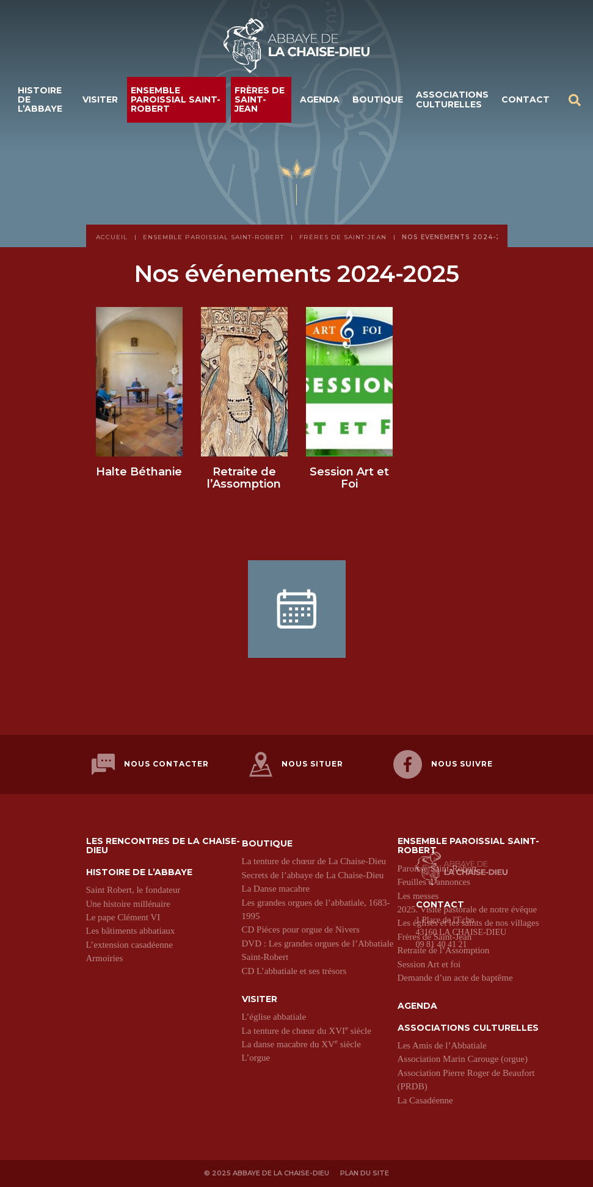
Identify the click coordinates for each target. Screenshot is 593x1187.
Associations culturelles (452, 99)
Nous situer (296, 764)
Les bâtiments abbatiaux (130, 931)
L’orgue (256, 1058)
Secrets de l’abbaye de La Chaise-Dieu (313, 875)
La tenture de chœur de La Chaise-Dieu (314, 861)
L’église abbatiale (274, 1017)
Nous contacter (150, 764)
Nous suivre (443, 764)
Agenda (320, 99)
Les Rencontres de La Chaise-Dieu (163, 846)
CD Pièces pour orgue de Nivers (301, 929)
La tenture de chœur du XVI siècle (306, 1031)
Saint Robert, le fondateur (133, 890)
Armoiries (104, 958)
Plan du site (365, 1173)
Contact (525, 99)
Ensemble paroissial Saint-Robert (175, 100)
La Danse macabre (276, 888)
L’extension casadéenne (129, 945)
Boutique (377, 99)
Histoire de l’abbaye (40, 100)
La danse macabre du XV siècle (301, 1044)
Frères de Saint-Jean (260, 100)
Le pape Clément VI (123, 917)
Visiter (100, 99)
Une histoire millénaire (128, 904)
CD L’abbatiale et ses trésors (294, 971)
